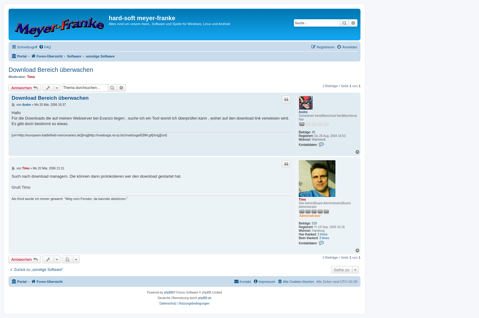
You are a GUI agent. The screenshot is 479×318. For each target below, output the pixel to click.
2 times (322, 234)
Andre (303, 112)
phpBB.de (204, 298)
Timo (31, 77)
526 (314, 223)
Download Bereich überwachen (51, 69)
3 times (324, 238)
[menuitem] (45, 47)
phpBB (168, 292)
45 (313, 132)
